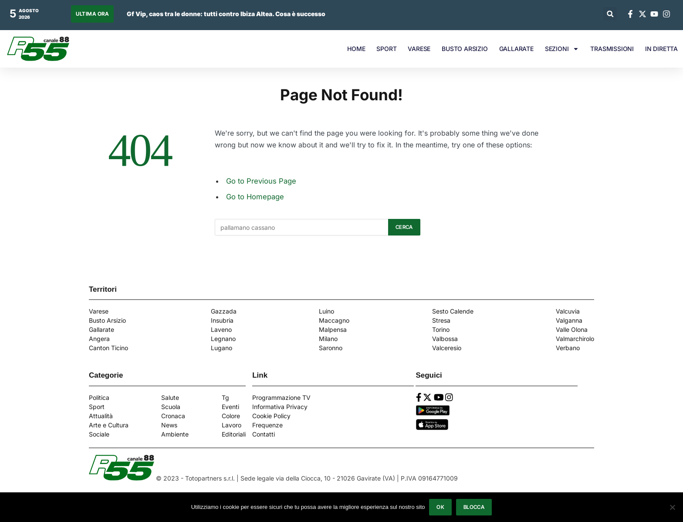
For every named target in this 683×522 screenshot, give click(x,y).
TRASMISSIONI (612, 48)
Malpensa (333, 329)
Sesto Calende (452, 311)
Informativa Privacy (280, 406)
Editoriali (234, 434)
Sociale (99, 434)
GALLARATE (516, 48)
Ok (440, 507)
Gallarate (101, 329)
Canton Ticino (108, 347)
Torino (441, 329)
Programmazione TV (281, 397)
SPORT (386, 48)
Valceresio (446, 347)
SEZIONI (562, 48)
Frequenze (267, 425)
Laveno (221, 329)
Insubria (222, 320)
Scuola (170, 406)
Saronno (330, 347)
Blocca (473, 507)
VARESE (419, 48)
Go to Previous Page (261, 181)
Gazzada (224, 311)
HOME (356, 48)
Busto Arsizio (107, 320)
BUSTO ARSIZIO (464, 48)
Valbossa (445, 338)
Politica (99, 397)
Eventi (230, 406)
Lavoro (231, 425)
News (169, 425)
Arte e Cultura (108, 425)
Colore (231, 416)
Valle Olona (572, 329)
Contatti (263, 434)
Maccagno (334, 320)
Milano (328, 338)
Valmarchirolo (575, 338)
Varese (98, 311)
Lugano (221, 347)
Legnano (223, 338)
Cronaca (173, 416)
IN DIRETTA (661, 48)
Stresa (441, 320)
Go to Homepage (255, 196)
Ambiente (175, 434)
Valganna (569, 320)
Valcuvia (568, 311)
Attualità (101, 416)
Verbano (568, 347)
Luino (326, 311)
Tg (225, 397)
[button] (610, 13)
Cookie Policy (271, 416)
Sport (97, 406)
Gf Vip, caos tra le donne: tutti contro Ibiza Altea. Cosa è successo (226, 13)
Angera (99, 338)
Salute (170, 397)
